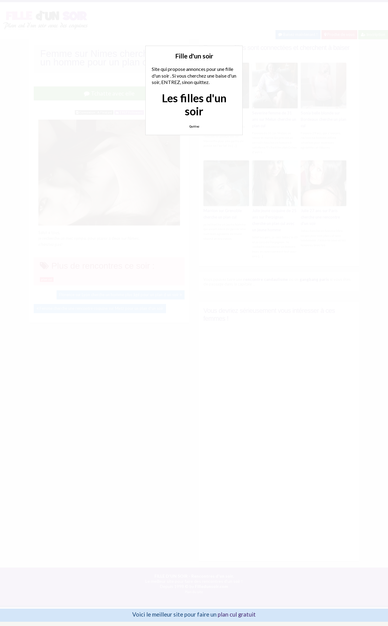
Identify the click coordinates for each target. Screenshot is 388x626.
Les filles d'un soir (194, 104)
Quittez (194, 126)
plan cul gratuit (237, 613)
